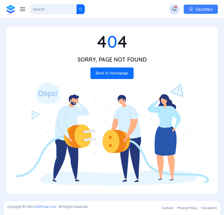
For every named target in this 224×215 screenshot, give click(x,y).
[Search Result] (53, 9)
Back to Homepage (112, 73)
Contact (167, 208)
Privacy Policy (187, 208)
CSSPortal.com (45, 207)
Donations (209, 208)
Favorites (200, 9)
